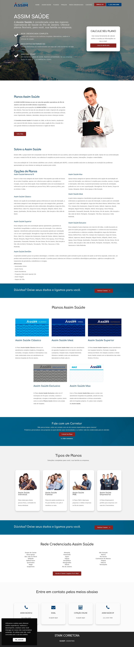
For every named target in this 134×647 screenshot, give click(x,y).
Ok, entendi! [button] (19, 639)
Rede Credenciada (76, 5)
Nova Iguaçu (31, 554)
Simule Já (99, 4)
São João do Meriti (30, 556)
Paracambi (67, 554)
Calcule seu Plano (67, 434)
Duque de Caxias (30, 552)
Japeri (67, 556)
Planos (56, 5)
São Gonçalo (103, 552)
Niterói (67, 564)
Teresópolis (103, 564)
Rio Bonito (103, 556)
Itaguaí (67, 558)
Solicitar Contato (103, 290)
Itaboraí (103, 562)
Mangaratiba (67, 562)
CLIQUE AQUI (53, 618)
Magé (31, 564)
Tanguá (103, 560)
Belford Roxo (30, 560)
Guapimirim (31, 566)
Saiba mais (20, 134)
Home (37, 5)
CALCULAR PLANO (103, 45)
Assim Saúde (46, 5)
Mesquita (67, 552)
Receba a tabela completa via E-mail (66, 573)
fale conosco (68, 438)
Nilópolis (31, 558)
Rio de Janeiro (67, 566)
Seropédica (67, 560)
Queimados (30, 562)
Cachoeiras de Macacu (103, 558)
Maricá (103, 554)
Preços (64, 5)
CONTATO (89, 5)
